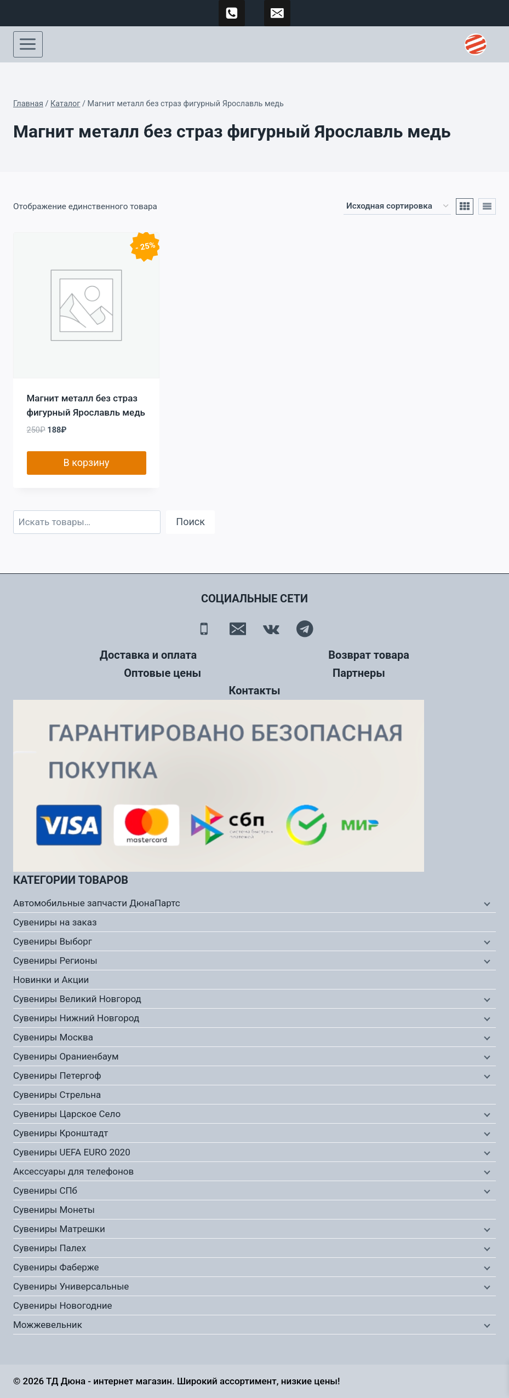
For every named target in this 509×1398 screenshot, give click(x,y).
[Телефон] (204, 629)
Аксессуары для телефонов (73, 1171)
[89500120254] (232, 13)
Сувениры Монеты (54, 1209)
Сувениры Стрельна (57, 1094)
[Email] (237, 629)
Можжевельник (47, 1324)
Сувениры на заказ (55, 922)
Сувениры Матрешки (59, 1228)
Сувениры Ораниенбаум (66, 1056)
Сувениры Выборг (52, 941)
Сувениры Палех (49, 1247)
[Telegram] (305, 629)
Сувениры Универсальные (71, 1286)
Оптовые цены (162, 673)
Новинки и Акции (51, 979)
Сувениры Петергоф (57, 1075)
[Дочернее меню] (486, 903)
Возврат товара (368, 654)
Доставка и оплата (148, 654)
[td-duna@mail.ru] (277, 13)
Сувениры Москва (53, 1037)
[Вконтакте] (271, 629)
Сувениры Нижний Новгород (76, 1017)
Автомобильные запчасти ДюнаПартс (96, 903)
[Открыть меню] (28, 44)
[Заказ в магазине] (397, 206)
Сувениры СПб (45, 1190)
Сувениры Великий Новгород (77, 998)
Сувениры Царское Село (67, 1113)
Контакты (254, 690)
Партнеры (359, 673)
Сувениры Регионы (55, 960)
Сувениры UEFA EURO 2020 (71, 1152)
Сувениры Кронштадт (60, 1132)
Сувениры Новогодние (62, 1305)
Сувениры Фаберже (56, 1267)
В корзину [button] (86, 462)
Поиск (190, 521)
